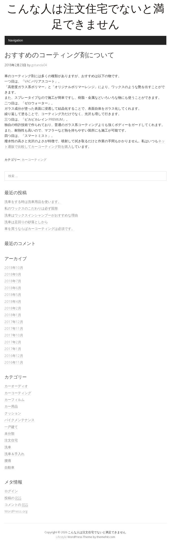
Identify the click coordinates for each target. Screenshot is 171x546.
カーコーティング (34, 159)
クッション (12, 413)
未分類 (9, 433)
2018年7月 (12, 281)
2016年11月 (13, 362)
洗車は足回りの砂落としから (26, 222)
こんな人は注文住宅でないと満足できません (85, 17)
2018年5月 (12, 294)
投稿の (12, 498)
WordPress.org (15, 511)
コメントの (16, 504)
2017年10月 (13, 335)
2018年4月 (12, 301)
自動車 (9, 467)
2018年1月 (12, 315)
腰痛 (7, 460)
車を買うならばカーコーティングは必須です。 (39, 228)
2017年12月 (13, 321)
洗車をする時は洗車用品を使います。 (32, 201)
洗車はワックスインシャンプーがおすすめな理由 (41, 215)
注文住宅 (11, 440)
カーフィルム (14, 399)
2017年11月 (13, 328)
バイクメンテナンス (19, 420)
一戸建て (11, 426)
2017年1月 (12, 348)
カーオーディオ (16, 386)
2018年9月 (12, 274)
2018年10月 (13, 267)
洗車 (7, 447)
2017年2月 (12, 342)
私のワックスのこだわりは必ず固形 (31, 208)
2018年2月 (12, 308)
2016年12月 (13, 355)
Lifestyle (61, 537)
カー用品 (11, 406)
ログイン (11, 491)
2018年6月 (12, 288)
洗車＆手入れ (14, 453)
